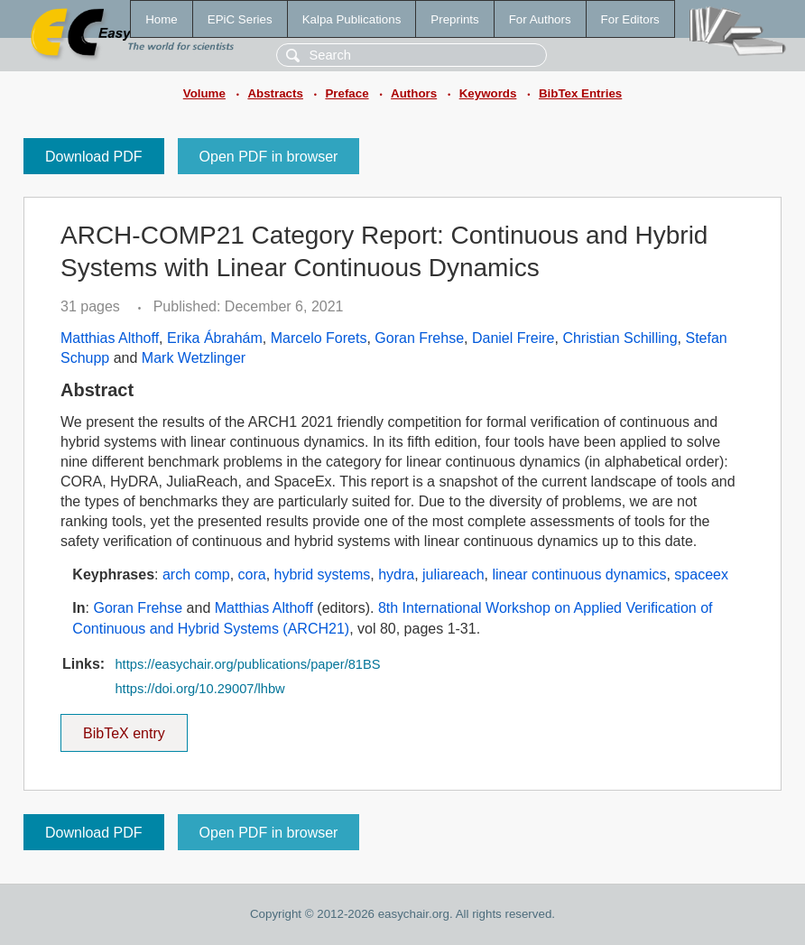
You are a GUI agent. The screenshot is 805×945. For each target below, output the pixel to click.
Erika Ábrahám (215, 338)
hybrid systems (322, 574)
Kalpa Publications (352, 19)
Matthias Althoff (109, 338)
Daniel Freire (513, 338)
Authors (414, 93)
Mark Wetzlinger (193, 358)
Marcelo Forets (319, 338)
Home (161, 19)
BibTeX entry (123, 727)
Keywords (488, 93)
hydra (396, 574)
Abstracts (274, 93)
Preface (346, 93)
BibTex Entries (580, 93)
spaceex (701, 574)
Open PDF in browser (268, 156)
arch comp (196, 574)
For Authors (540, 19)
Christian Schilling (619, 338)
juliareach (453, 574)
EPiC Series (240, 19)
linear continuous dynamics (579, 574)
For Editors (630, 19)
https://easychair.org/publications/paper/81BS (247, 664)
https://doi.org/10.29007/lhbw (199, 688)
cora (252, 574)
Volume (204, 93)
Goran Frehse (419, 338)
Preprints (454, 19)
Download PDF (94, 156)
